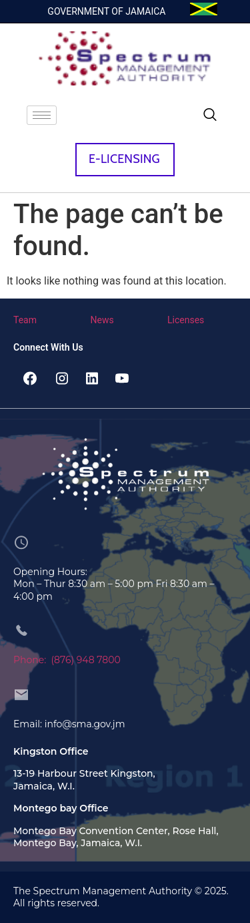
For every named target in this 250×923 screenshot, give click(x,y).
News (102, 320)
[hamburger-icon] (42, 115)
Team (25, 320)
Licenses (185, 320)
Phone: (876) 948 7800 (67, 660)
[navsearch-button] (210, 115)
